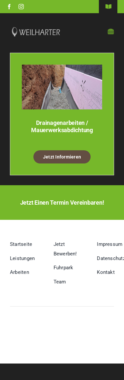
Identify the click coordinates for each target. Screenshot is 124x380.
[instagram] (21, 6)
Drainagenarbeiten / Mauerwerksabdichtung (62, 126)
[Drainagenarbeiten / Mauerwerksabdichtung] (62, 69)
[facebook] (9, 6)
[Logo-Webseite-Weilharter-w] (36, 29)
